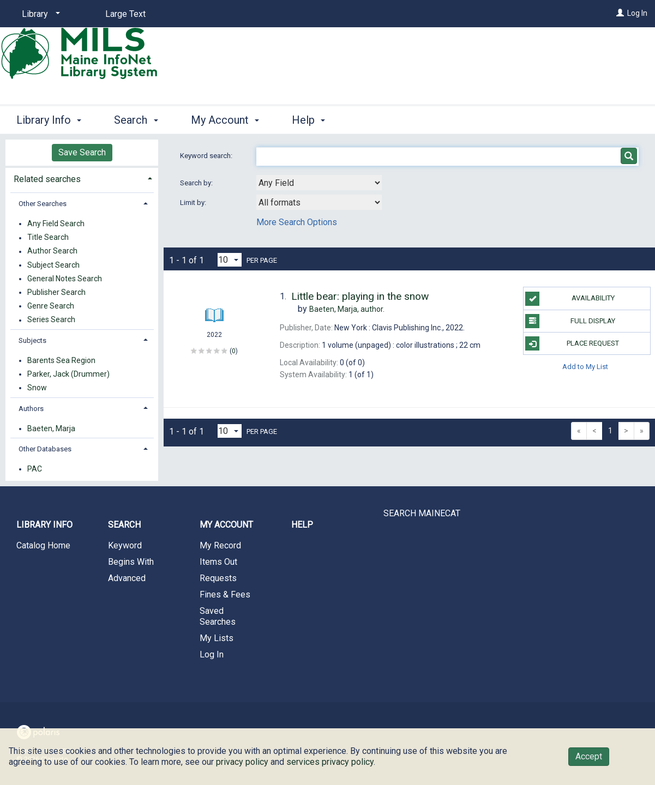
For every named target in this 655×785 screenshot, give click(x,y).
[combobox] (319, 182)
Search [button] (136, 119)
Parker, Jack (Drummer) (68, 374)
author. (346, 309)
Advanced (127, 578)
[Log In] (620, 13)
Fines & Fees (225, 594)
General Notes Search (64, 278)
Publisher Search (56, 292)
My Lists (216, 638)
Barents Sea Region (61, 360)
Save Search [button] (82, 152)
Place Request (572, 343)
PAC (34, 468)
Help (302, 525)
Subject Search (53, 265)
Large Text (125, 14)
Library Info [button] (48, 119)
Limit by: (194, 202)
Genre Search (50, 305)
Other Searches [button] (43, 204)
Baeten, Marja (51, 428)
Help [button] (308, 119)
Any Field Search (56, 223)
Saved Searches (218, 616)
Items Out (218, 562)
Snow (37, 387)
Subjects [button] (32, 340)
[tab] (81, 178)
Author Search (52, 251)
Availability (569, 299)
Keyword (125, 545)
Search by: (197, 183)
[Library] (39, 14)
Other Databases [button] (45, 449)
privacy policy (242, 762)
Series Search (51, 320)
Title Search (48, 237)
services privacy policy (330, 762)
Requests (218, 578)
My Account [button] (225, 119)
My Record (220, 545)
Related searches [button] (47, 179)
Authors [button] (31, 408)
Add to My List (585, 366)
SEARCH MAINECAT (421, 513)
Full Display (570, 321)
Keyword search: (207, 156)
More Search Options (296, 222)
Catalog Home (43, 545)
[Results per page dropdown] (230, 260)
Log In (637, 13)
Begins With (131, 562)
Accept (588, 756)
